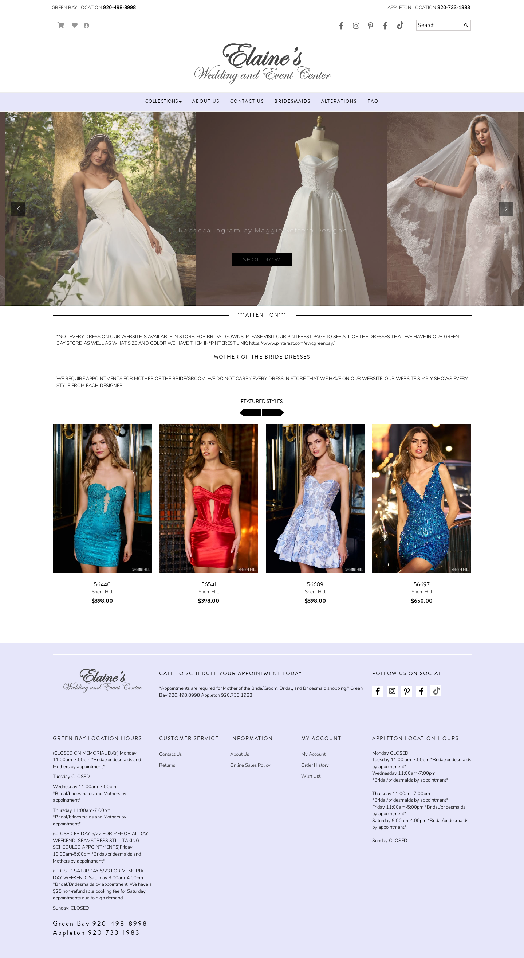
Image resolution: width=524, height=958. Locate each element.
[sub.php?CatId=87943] (262, 209)
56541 (208, 584)
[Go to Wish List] (74, 25)
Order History (315, 765)
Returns (167, 765)
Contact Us (170, 754)
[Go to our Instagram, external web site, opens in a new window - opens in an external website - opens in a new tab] (356, 26)
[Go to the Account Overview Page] (86, 26)
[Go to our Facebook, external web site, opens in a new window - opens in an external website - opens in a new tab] (341, 26)
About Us (239, 754)
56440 (102, 584)
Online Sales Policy (250, 765)
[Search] (443, 25)
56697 (422, 584)
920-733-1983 (453, 7)
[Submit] (466, 25)
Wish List (310, 776)
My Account (313, 754)
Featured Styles (262, 401)
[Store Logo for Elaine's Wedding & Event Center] (262, 62)
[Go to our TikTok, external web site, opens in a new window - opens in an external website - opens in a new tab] (399, 25)
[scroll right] (273, 412)
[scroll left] (250, 412)
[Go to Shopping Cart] (61, 25)
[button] (163, 101)
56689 (315, 584)
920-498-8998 (119, 7)
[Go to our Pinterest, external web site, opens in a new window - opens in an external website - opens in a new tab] (370, 26)
